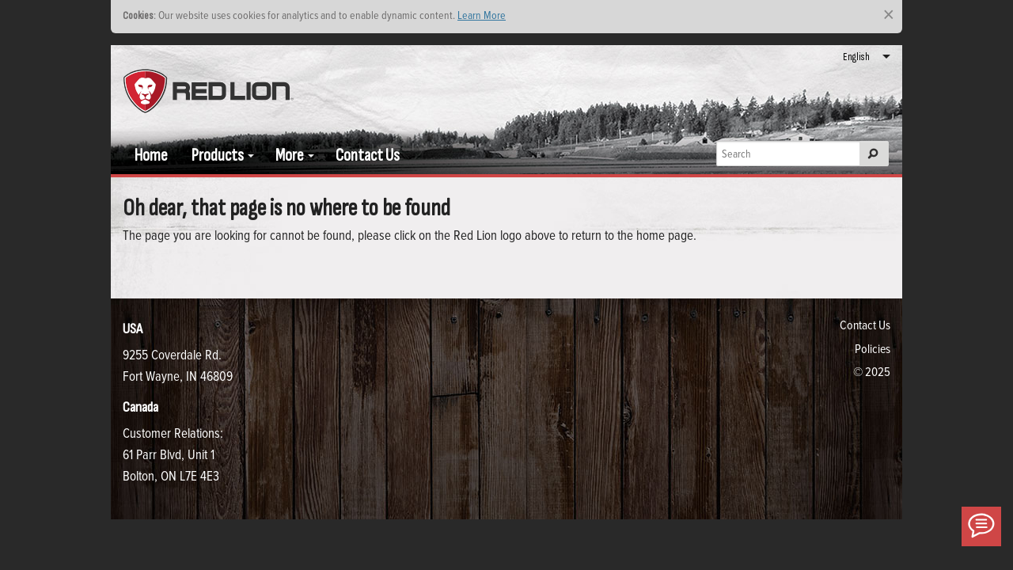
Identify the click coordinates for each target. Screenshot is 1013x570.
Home (151, 155)
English (856, 57)
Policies (872, 348)
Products (218, 155)
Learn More (481, 14)
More (289, 155)
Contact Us (368, 155)
